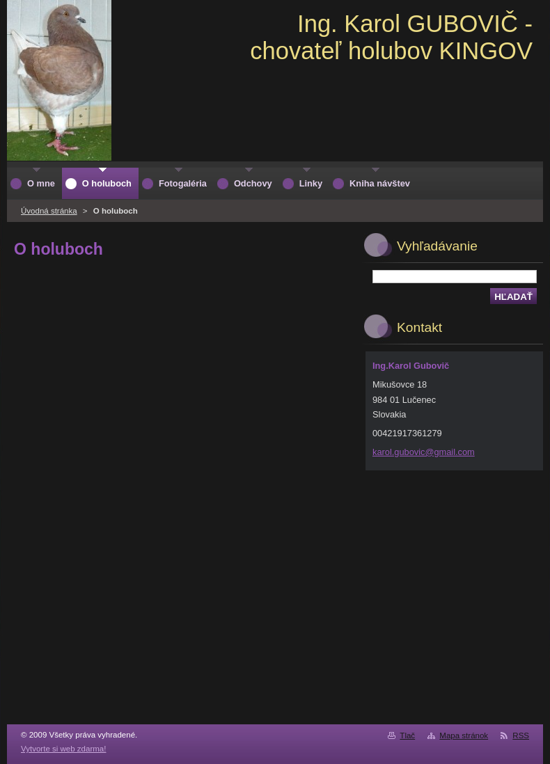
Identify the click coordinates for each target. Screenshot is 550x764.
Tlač (407, 735)
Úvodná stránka (49, 211)
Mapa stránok (463, 735)
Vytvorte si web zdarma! (63, 749)
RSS (520, 735)
